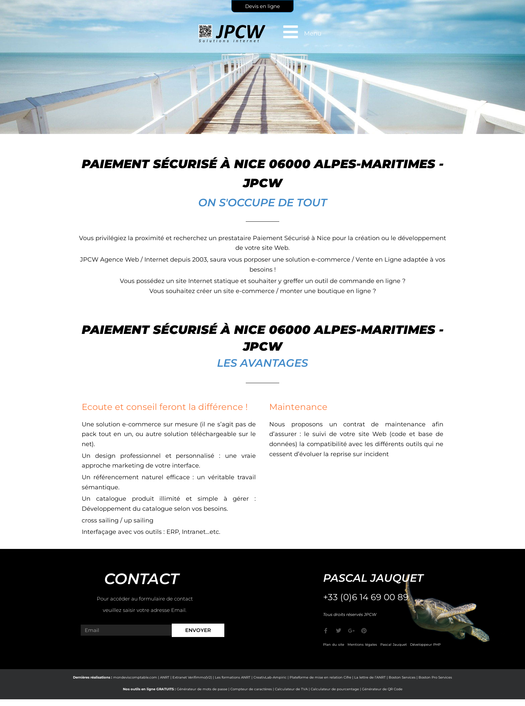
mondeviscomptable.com (135, 677)
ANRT (164, 677)
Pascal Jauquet (393, 644)
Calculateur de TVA (291, 689)
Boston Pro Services (435, 677)
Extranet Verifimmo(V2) (192, 677)
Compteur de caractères (251, 689)
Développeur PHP (425, 644)
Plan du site (333, 644)
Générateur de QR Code (382, 689)
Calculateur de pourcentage (335, 689)
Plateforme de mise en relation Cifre (320, 677)
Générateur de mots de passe (202, 689)
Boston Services (402, 677)
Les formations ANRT (232, 677)
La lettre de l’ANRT (370, 677)
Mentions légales (362, 644)
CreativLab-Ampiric (270, 677)
